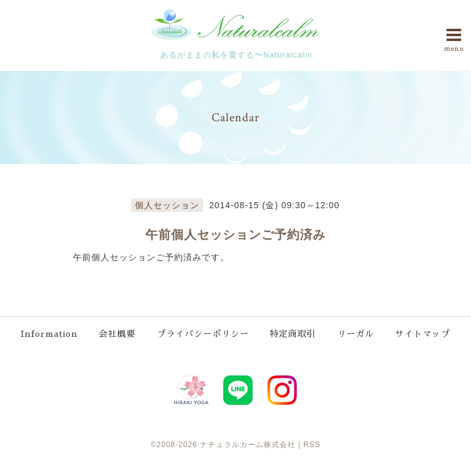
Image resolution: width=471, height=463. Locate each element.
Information (49, 333)
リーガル (355, 333)
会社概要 (117, 333)
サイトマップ (422, 333)
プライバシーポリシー (203, 333)
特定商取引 (293, 333)
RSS (312, 444)
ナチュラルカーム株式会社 (248, 444)
